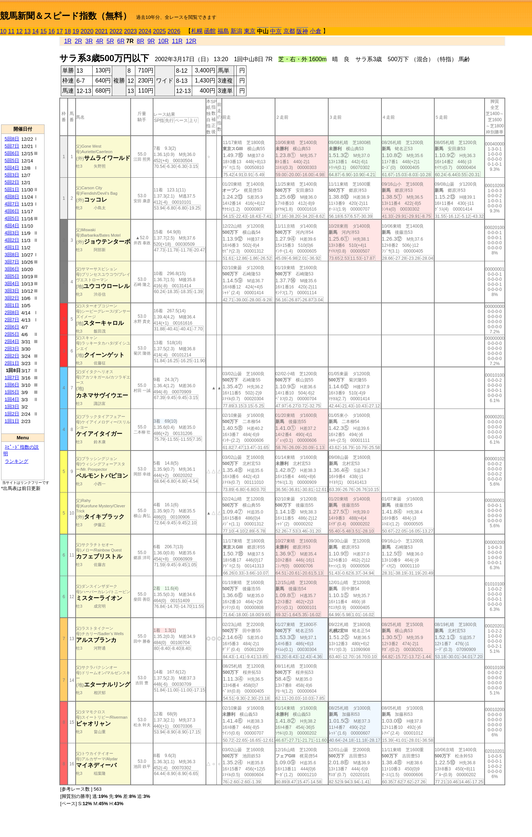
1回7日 (12, 377)
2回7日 (12, 319)
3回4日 (12, 283)
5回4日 (12, 167)
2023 (130, 31)
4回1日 (12, 247)
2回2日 (12, 356)
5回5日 (12, 160)
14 (35, 31)
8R (140, 41)
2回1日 (12, 363)
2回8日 (12, 312)
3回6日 (12, 269)
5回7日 (12, 146)
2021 (101, 31)
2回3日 (12, 348)
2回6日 (12, 327)
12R (191, 41)
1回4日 (12, 399)
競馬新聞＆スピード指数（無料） (65, 16)
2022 (116, 31)
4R (99, 41)
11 (11, 31)
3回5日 (12, 276)
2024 (145, 31)
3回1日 (12, 305)
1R (67, 41)
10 (3, 31)
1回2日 (12, 414)
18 (67, 31)
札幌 (197, 31)
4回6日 (12, 211)
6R (120, 41)
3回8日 (12, 254)
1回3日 (12, 406)
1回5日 (12, 392)
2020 (87, 31)
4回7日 (12, 204)
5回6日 (12, 153)
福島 (223, 31)
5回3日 (12, 175)
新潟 (236, 31)
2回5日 (12, 334)
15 (43, 31)
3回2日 (12, 298)
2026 (174, 31)
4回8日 (12, 196)
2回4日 (12, 341)
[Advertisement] (23, 80)
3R (89, 41)
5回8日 (12, 138)
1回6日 (12, 385)
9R (151, 41)
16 (51, 31)
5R (110, 41)
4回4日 (12, 225)
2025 (159, 31)
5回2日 (12, 182)
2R (78, 41)
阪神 (302, 31)
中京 (276, 31)
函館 (210, 31)
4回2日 (12, 240)
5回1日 (12, 189)
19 (75, 31)
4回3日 (12, 233)
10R (163, 41)
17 (59, 31)
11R (177, 41)
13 (27, 31)
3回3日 (12, 290)
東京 (250, 31)
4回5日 (12, 218)
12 (19, 31)
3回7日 (12, 262)
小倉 (315, 31)
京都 (289, 31)
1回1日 (12, 421)
